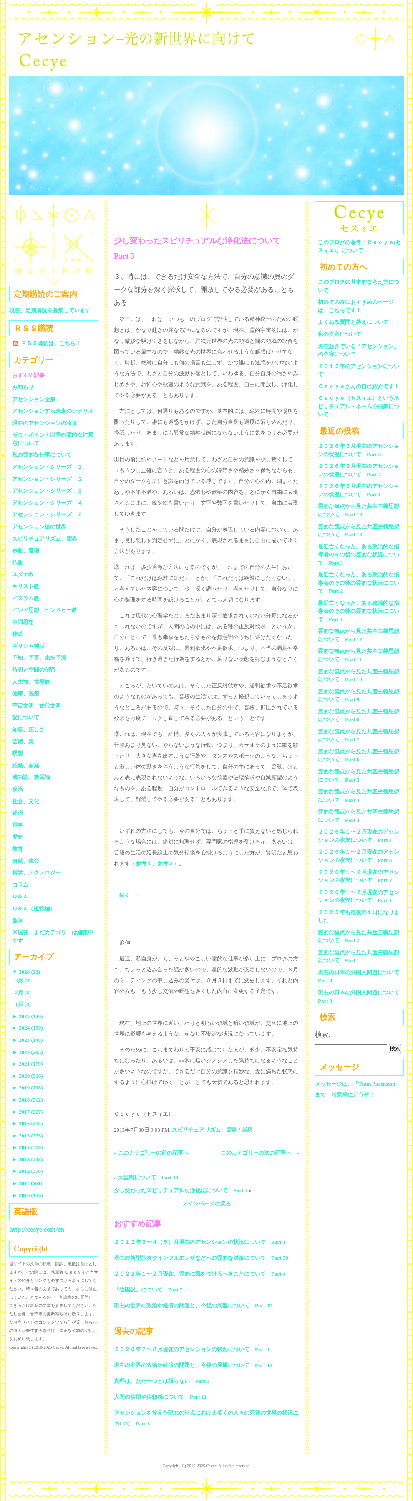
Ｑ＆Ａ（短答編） (33, 908)
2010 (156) (27, 1195)
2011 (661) (27, 1183)
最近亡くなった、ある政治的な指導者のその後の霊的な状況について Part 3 (358, 554)
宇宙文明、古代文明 (36, 705)
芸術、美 (23, 741)
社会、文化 (25, 801)
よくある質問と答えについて (353, 322)
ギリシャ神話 (28, 646)
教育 (17, 849)
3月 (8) (23, 980)
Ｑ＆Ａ (22, 896)
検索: (322, 1034)
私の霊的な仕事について (42, 455)
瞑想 (247, 1130)
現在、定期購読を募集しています (50, 310)
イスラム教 (25, 598)
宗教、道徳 (25, 550)
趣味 (17, 920)
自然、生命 (25, 861)
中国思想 (23, 622)
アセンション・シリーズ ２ (47, 479)
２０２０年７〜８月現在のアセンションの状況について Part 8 (191, 1349)
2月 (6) (23, 992)
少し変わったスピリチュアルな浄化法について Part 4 (180, 1190)
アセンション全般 (33, 399)
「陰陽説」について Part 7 (148, 1289)
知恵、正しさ (28, 729)
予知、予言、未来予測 (39, 657)
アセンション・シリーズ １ (47, 467)
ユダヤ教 (23, 574)
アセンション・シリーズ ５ (47, 514)
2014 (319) (27, 1147)
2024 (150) (27, 1028)
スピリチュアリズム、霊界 (204, 1130)
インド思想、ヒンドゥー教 (44, 610)
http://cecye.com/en (36, 1229)
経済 (17, 813)
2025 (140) (27, 1016)
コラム (20, 885)
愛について (25, 717)
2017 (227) (27, 1112)
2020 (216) (27, 1076)
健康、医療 (25, 693)
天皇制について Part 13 (148, 1177)
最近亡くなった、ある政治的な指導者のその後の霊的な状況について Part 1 (358, 611)
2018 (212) (27, 1100)
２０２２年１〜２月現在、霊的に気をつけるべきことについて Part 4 (199, 1274)
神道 (17, 634)
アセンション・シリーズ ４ (47, 503)
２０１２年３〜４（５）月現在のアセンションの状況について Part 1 (199, 1242)
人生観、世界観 (31, 682)
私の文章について (339, 334)
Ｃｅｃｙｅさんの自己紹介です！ (358, 386)
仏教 (17, 562)
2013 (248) (27, 1159)
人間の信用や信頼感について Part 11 (160, 1397)
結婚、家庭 (25, 765)
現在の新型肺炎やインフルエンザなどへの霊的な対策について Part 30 (201, 1258)
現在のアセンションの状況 (44, 423)
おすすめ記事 (28, 375)
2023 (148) (27, 1040)
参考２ (165, 863)
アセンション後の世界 (39, 526)
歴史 (17, 837)
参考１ (144, 863)
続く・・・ (132, 895)
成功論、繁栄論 (31, 777)
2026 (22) (26, 972)
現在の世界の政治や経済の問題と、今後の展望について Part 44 (193, 1365)
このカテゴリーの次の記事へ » (260, 1153)
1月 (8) (23, 1004)
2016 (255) (27, 1123)
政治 (17, 789)
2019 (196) (27, 1087)
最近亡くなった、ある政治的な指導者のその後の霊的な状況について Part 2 (358, 582)
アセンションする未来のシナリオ (52, 411)
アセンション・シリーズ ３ (47, 491)
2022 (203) (27, 1052)
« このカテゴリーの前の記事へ (151, 1153)
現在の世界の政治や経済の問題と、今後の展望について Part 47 (193, 1305)
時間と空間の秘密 (33, 670)
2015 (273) (27, 1135)
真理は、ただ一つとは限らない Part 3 (161, 1381)
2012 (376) (27, 1171)
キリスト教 (25, 586)
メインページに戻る (206, 1203)
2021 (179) (27, 1064)
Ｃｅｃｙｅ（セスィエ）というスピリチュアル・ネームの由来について (358, 406)
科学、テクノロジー (36, 872)
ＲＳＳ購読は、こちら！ (51, 343)
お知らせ (23, 387)
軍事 (17, 825)
